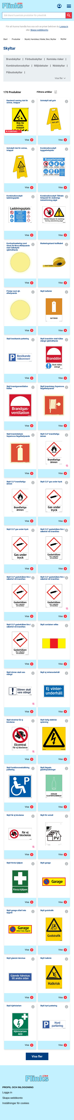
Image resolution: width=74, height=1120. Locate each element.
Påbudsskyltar (14, 72)
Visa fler (61, 78)
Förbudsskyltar (33, 59)
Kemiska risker (55, 59)
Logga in (7, 1092)
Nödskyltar (59, 65)
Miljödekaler (41, 65)
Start (5, 39)
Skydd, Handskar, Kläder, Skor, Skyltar (40, 39)
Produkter (16, 39)
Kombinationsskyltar (18, 65)
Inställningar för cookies (15, 1103)
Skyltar (63, 39)
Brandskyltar (13, 59)
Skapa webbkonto (12, 1098)
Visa (29, 140)
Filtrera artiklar (47, 92)
